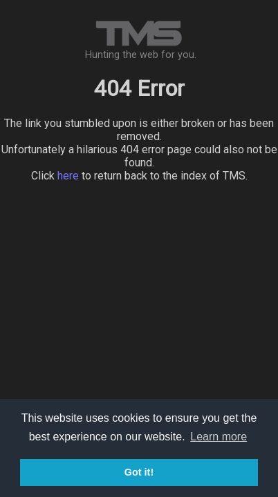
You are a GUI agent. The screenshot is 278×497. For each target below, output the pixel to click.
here (68, 175)
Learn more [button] (218, 436)
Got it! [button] (139, 472)
